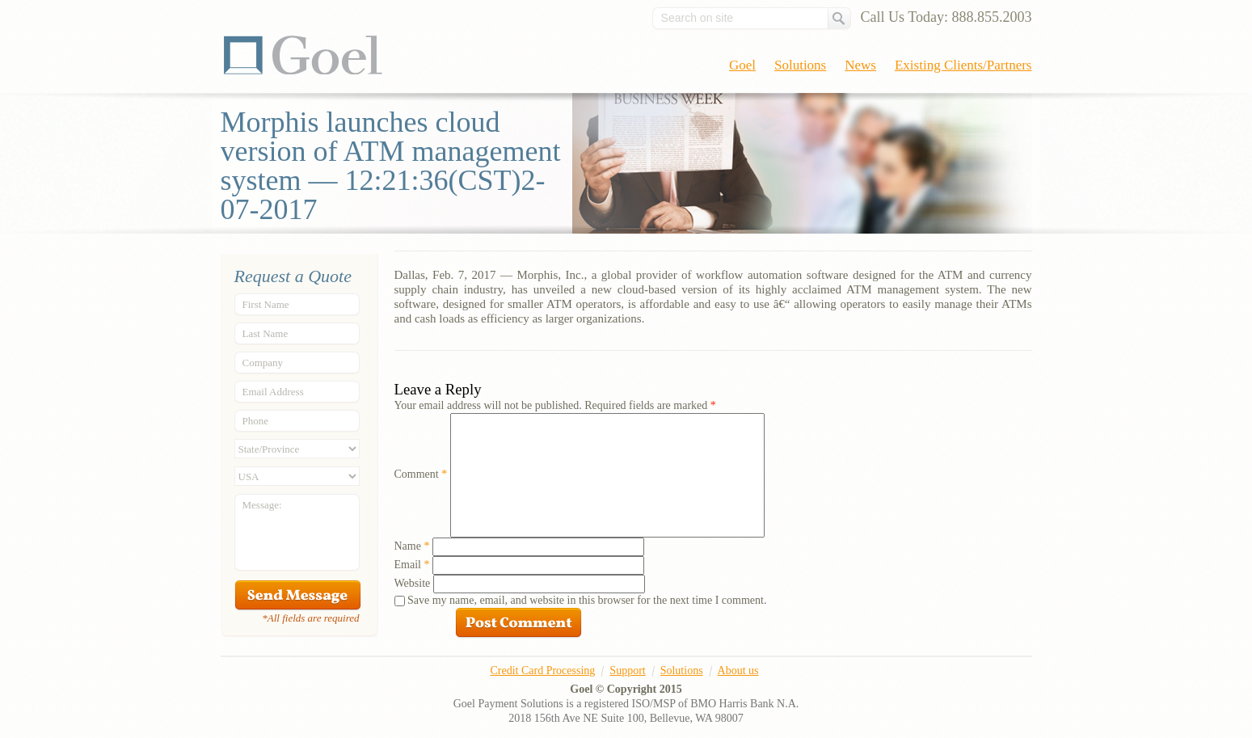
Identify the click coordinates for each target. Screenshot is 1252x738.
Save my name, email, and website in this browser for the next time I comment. (586, 600)
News (860, 65)
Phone (255, 421)
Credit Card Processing (542, 670)
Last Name (265, 333)
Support (627, 670)
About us (738, 670)
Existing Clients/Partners (963, 65)
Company (263, 362)
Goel (303, 55)
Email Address (273, 392)
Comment (421, 474)
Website (412, 583)
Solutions (800, 65)
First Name (265, 304)
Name (412, 546)
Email (412, 565)
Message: (262, 505)
